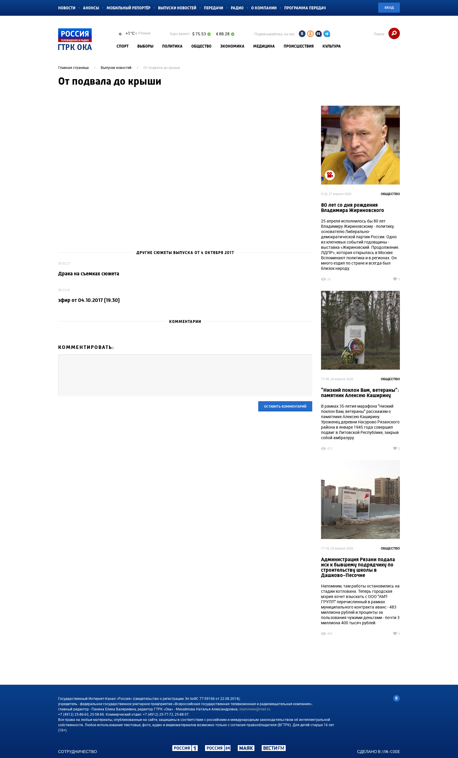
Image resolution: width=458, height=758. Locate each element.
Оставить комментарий (285, 406)
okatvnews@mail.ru (254, 709)
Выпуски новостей (177, 8)
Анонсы (91, 8)
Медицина (264, 46)
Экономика (232, 46)
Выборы (145, 46)
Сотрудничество (77, 751)
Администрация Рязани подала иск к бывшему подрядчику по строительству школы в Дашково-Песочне (358, 567)
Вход (389, 7)
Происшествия (299, 46)
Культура (331, 46)
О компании (264, 8)
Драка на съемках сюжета (88, 274)
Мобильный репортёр (128, 8)
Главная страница (73, 67)
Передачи (213, 8)
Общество (201, 46)
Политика (172, 46)
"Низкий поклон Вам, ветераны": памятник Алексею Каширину (360, 393)
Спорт (123, 46)
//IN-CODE (390, 751)
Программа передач (305, 8)
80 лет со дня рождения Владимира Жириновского (352, 207)
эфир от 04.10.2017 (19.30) (89, 300)
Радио (237, 8)
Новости (66, 8)
